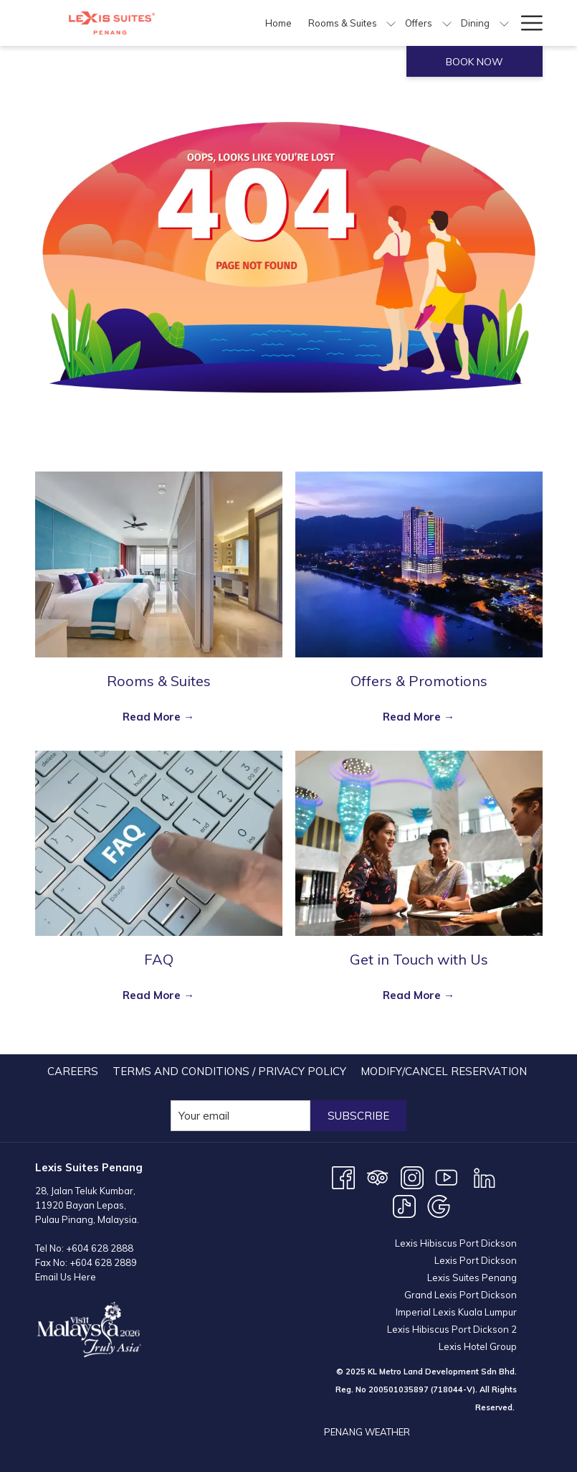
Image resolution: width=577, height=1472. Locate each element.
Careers (72, 1071)
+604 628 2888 (99, 1248)
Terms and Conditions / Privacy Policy (229, 1071)
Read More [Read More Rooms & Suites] (153, 716)
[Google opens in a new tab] (438, 1205)
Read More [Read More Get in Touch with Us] (413, 995)
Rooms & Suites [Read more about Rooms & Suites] (159, 681)
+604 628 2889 (103, 1262)
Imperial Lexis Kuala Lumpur (456, 1312)
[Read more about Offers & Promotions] (419, 564)
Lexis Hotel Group (478, 1346)
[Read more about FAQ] (158, 844)
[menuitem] (278, 23)
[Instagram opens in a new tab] (412, 1176)
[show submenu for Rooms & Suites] (391, 23)
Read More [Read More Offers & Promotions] (413, 716)
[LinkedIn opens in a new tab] (484, 1176)
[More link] (526, 23)
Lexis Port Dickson (475, 1260)
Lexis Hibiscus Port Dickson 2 (452, 1329)
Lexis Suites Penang (472, 1277)
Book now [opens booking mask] (474, 61)
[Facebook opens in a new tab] (343, 1176)
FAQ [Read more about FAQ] (158, 959)
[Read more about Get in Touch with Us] (419, 844)
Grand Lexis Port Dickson (460, 1294)
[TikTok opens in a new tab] (404, 1205)
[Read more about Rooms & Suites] (158, 564)
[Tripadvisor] (377, 1176)
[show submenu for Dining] (504, 23)
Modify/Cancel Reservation (444, 1071)
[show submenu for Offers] (447, 23)
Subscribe (358, 1115)
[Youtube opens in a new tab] (446, 1176)
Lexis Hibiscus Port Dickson (456, 1243)
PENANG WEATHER (367, 1432)
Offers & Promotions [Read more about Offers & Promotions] (419, 681)
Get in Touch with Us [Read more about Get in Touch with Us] (419, 959)
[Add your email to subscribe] (240, 1115)
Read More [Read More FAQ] (153, 995)
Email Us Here (65, 1277)
